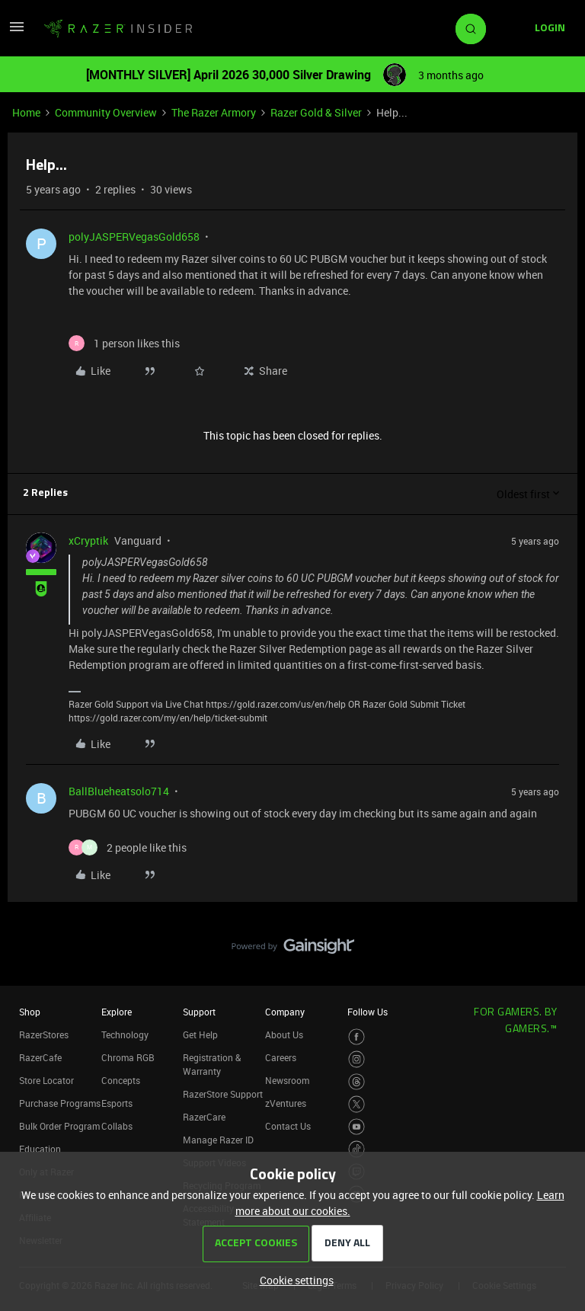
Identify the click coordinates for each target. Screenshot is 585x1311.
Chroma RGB (128, 1057)
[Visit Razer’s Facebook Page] (356, 1037)
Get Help (200, 1034)
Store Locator (46, 1080)
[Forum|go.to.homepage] (118, 29)
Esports (117, 1103)
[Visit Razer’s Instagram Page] (356, 1059)
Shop (29, 1012)
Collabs (117, 1126)
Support (199, 1012)
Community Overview (106, 112)
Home (26, 112)
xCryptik (88, 540)
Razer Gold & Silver (316, 112)
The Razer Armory (213, 112)
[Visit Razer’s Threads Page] (356, 1082)
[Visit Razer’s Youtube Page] (356, 1127)
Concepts (120, 1080)
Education (40, 1149)
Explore (116, 1012)
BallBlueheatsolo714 (119, 791)
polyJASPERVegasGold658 (134, 236)
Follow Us (367, 1012)
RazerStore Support (223, 1094)
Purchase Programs (60, 1103)
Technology (125, 1034)
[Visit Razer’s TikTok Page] (356, 1149)
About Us (284, 1034)
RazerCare (204, 1117)
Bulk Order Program (59, 1126)
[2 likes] (128, 847)
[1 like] (124, 343)
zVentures (285, 1103)
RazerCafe (40, 1057)
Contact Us (288, 1126)
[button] (17, 31)
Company (285, 1012)
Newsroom (287, 1080)
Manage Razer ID (218, 1140)
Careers (280, 1057)
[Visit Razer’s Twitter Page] (356, 1104)
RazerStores (44, 1034)
